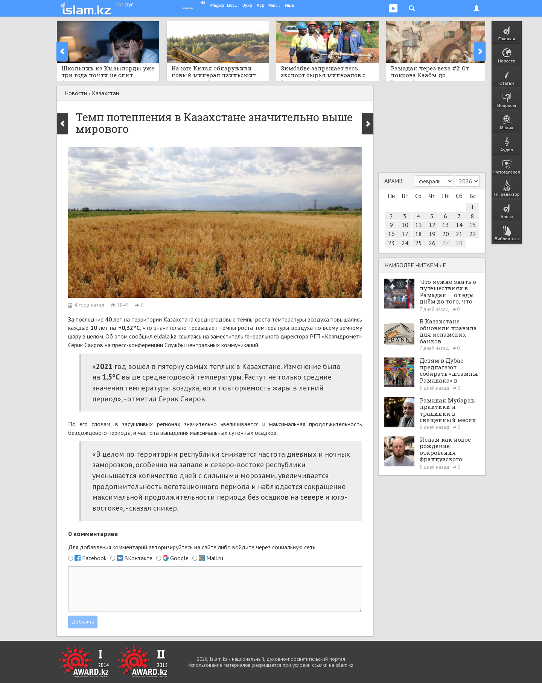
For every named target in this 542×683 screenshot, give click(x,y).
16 (391, 234)
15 (472, 225)
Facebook (94, 558)
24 (405, 243)
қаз (119, 4)
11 (418, 225)
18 (418, 234)
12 (432, 225)
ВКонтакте (138, 558)
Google (179, 558)
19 (432, 234)
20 (445, 234)
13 (445, 225)
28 (459, 243)
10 (405, 225)
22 (472, 234)
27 (445, 243)
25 (418, 243)
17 (405, 234)
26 (432, 243)
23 (391, 243)
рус (129, 4)
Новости (75, 93)
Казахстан (105, 93)
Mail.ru (214, 558)
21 (459, 234)
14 (459, 225)
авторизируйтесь (171, 547)
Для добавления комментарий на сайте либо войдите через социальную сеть (191, 547)
